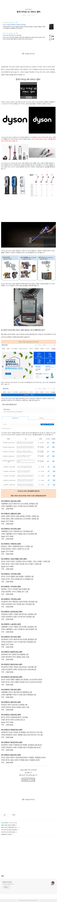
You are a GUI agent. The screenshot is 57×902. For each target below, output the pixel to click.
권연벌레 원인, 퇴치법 (6, 834)
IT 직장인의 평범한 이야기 (8, 884)
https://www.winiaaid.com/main (28, 342)
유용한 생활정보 (28, 9)
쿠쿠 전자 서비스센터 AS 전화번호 (9, 830)
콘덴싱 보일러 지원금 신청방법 (8, 825)
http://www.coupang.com (9, 22)
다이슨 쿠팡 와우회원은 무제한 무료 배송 (14, 25)
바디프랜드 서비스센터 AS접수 (8, 832)
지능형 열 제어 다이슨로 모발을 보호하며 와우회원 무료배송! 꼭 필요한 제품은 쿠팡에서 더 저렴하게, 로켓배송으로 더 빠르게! (24, 27)
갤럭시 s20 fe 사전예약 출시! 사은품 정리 (9, 827)
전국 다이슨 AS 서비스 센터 (28, 12)
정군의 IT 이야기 (7, 882)
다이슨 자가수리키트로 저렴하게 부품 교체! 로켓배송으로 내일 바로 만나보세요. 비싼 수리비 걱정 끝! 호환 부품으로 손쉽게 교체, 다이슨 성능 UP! (24, 38)
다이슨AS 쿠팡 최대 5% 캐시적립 (12, 35)
